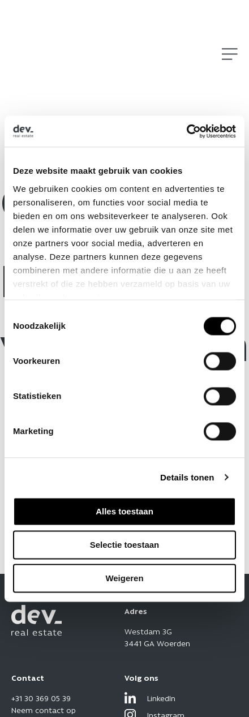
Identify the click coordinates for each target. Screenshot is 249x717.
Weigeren (124, 578)
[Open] (230, 54)
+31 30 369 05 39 (41, 698)
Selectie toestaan (125, 544)
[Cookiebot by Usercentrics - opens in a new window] (186, 131)
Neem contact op (43, 710)
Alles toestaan (124, 511)
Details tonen (187, 477)
